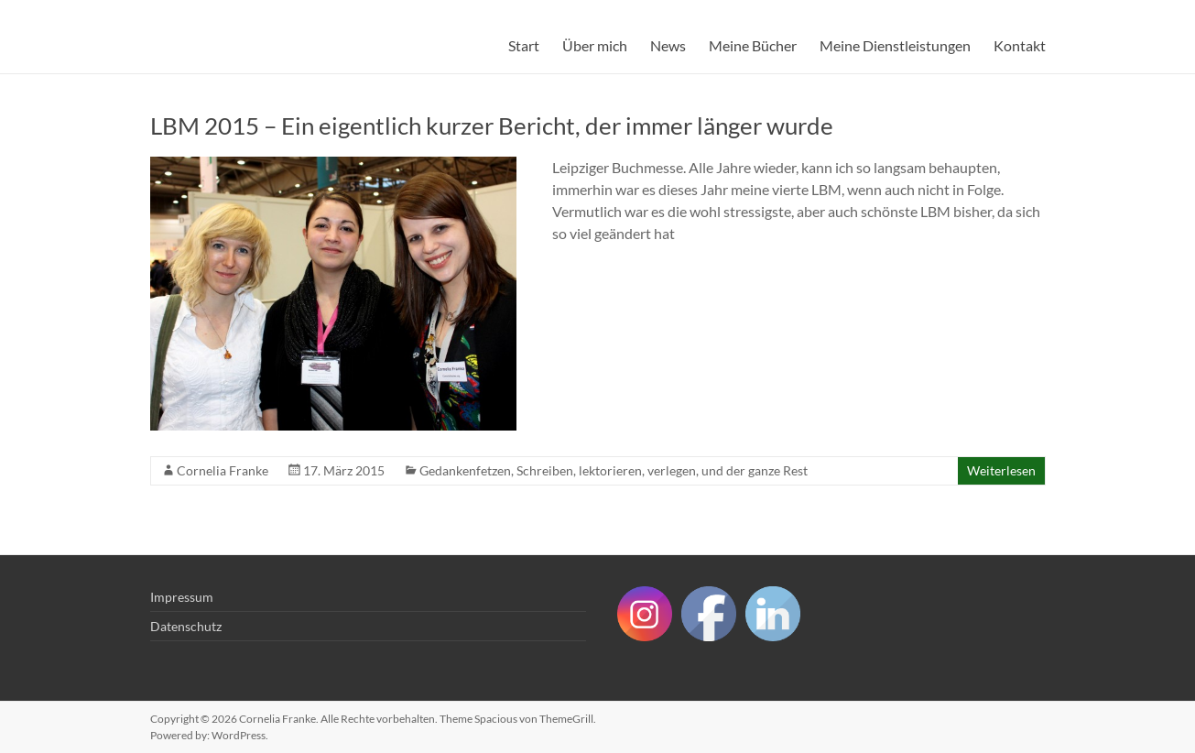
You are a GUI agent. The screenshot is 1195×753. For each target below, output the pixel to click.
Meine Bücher (753, 45)
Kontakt (1020, 45)
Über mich (594, 45)
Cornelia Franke (222, 470)
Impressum (181, 597)
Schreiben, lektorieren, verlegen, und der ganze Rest (662, 470)
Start (523, 45)
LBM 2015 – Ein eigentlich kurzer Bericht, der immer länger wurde (491, 125)
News (668, 45)
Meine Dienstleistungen (895, 45)
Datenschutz (186, 626)
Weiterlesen (1001, 470)
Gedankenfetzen (465, 470)
